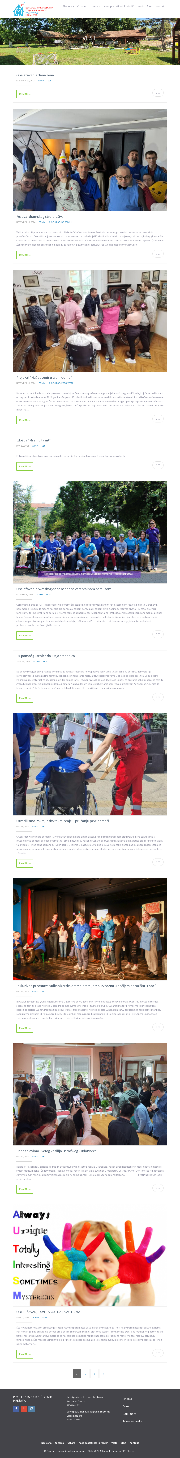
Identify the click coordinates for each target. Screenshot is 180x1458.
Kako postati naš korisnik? (118, 6)
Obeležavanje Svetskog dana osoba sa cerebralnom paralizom (63, 589)
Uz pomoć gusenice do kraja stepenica (45, 655)
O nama (81, 6)
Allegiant (105, 1451)
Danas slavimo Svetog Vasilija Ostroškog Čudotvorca (56, 1151)
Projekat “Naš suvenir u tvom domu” (44, 377)
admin (41, 80)
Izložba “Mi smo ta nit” (33, 440)
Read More (25, 93)
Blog (149, 6)
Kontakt (160, 6)
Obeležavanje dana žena (35, 75)
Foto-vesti (67, 383)
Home (84, 46)
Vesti (141, 6)
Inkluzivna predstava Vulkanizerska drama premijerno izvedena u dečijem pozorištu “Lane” (86, 985)
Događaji (66, 222)
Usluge (94, 6)
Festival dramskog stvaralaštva (40, 216)
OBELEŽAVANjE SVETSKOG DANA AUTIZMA (48, 1312)
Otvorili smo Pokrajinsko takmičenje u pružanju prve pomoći (62, 821)
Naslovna (68, 6)
